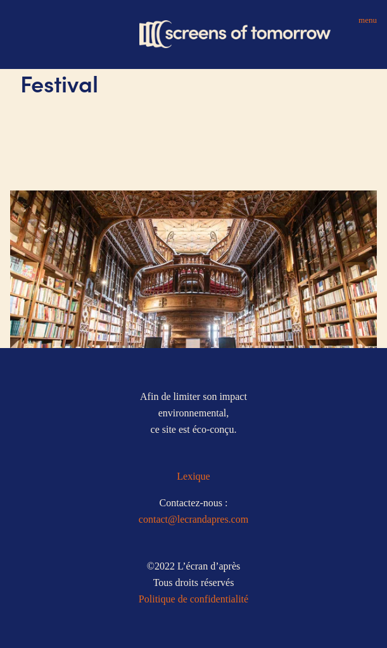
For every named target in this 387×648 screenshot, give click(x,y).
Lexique (193, 476)
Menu (367, 20)
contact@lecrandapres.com (193, 519)
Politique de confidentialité (193, 599)
